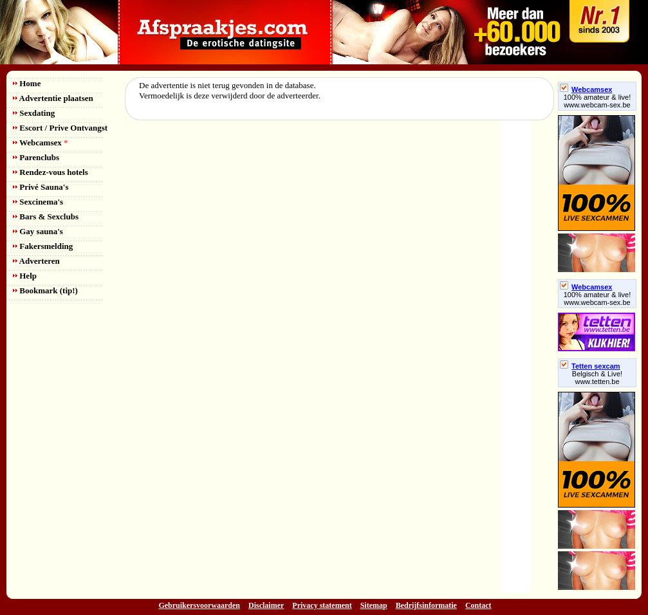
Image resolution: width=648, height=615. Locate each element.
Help (25, 275)
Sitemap (373, 605)
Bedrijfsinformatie (426, 605)
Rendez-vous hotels (50, 172)
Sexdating (34, 113)
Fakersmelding (43, 246)
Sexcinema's (38, 202)
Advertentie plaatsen (53, 98)
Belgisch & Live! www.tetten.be (597, 377)
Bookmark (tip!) (45, 290)
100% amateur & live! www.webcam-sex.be (597, 101)
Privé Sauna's (40, 187)
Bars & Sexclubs (46, 216)
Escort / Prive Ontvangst (60, 128)
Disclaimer (266, 605)
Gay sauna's (38, 231)
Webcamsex (40, 142)
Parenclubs (36, 157)
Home (27, 83)
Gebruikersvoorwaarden (199, 605)
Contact (478, 605)
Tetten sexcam (590, 366)
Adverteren (36, 261)
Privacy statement (321, 605)
